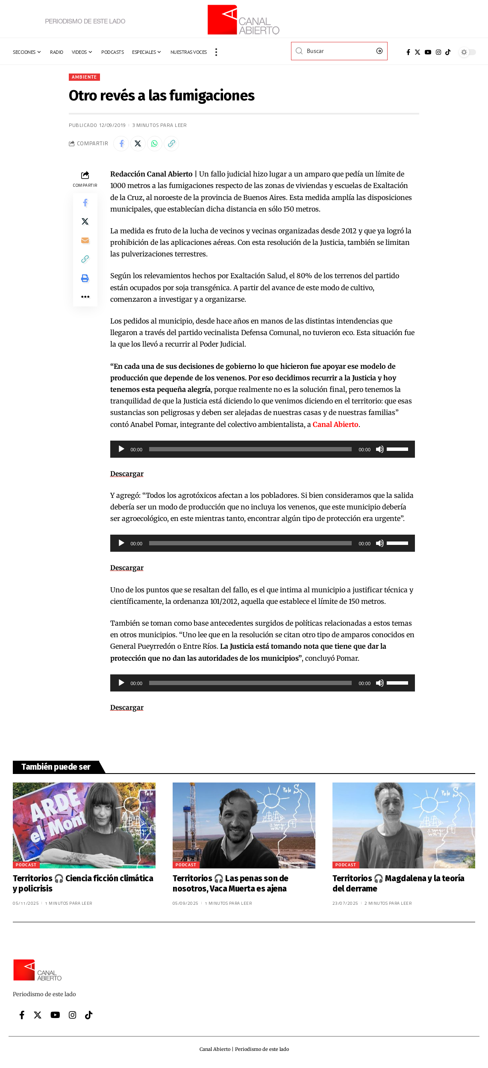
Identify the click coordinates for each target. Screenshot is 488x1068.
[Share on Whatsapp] (158, 144)
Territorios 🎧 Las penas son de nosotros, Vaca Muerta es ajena (230, 885)
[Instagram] (438, 52)
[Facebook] (408, 52)
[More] (85, 307)
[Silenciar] (380, 451)
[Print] (85, 287)
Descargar (127, 475)
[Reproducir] (121, 451)
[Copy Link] (176, 144)
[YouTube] (428, 52)
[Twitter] (417, 52)
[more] (216, 52)
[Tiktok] (448, 52)
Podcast (26, 866)
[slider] (250, 451)
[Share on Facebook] (121, 144)
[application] (262, 450)
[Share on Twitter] (140, 144)
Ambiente (85, 77)
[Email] (85, 246)
